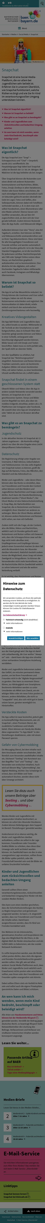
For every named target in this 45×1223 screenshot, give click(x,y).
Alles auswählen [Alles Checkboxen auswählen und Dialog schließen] (32, 638)
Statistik (8, 628)
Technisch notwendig (20, 619)
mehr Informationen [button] (14, 623)
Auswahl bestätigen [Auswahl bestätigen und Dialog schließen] (16, 638)
